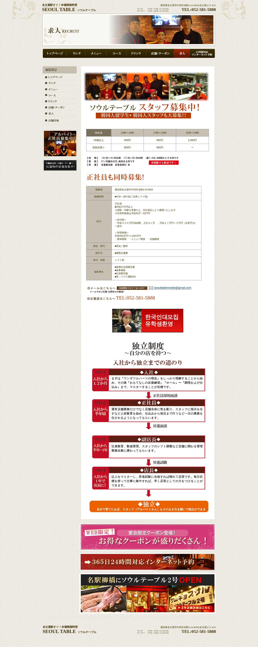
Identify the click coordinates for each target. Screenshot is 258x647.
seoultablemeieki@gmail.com (172, 287)
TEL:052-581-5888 (198, 9)
